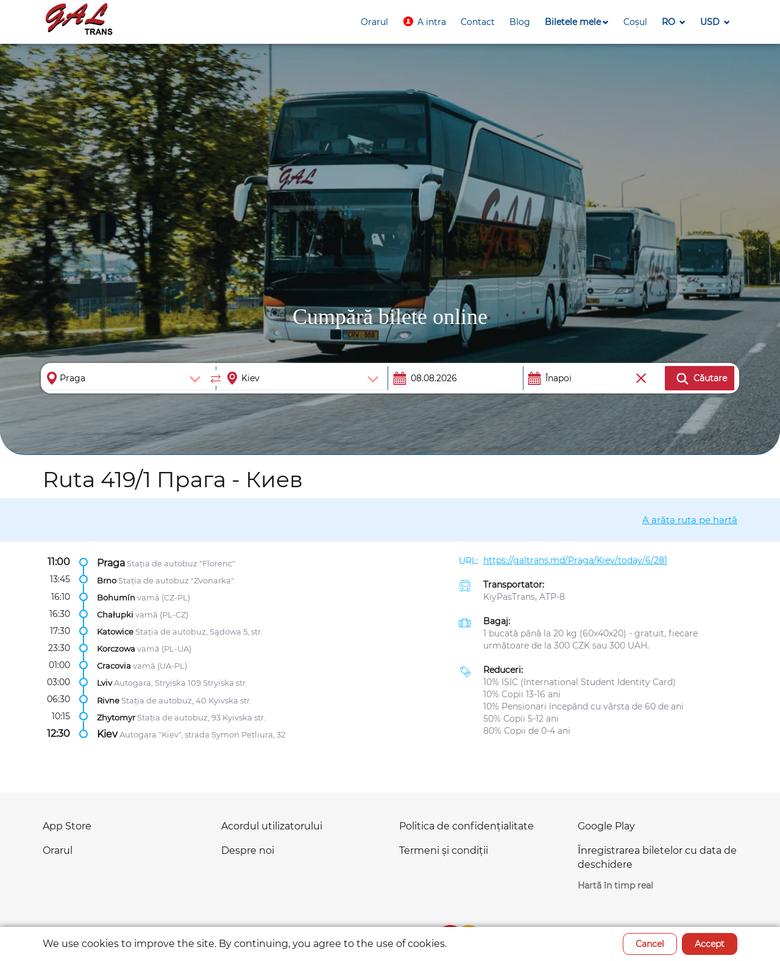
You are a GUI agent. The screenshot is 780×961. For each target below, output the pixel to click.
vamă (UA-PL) (160, 666)
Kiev (107, 733)
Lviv (104, 683)
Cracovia (114, 666)
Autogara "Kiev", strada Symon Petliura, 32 (202, 734)
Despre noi (247, 850)
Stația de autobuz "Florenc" (181, 563)
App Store (67, 826)
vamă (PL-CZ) (161, 614)
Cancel (650, 943)
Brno (106, 580)
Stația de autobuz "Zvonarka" (176, 580)
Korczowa (116, 648)
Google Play (606, 826)
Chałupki (115, 614)
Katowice (115, 631)
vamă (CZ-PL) (163, 597)
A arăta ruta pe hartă (689, 520)
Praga (111, 562)
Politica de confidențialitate (466, 826)
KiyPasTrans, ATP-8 (524, 596)
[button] (424, 22)
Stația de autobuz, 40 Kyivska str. (186, 700)
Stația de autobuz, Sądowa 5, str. (199, 631)
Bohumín (116, 597)
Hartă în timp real (615, 885)
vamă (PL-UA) (164, 648)
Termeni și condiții (443, 850)
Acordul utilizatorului (271, 826)
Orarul (58, 850)
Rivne (108, 700)
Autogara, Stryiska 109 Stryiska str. (180, 683)
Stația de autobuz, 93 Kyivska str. (201, 717)
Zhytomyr (116, 717)
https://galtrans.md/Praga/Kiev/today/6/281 (575, 560)
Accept (710, 943)
